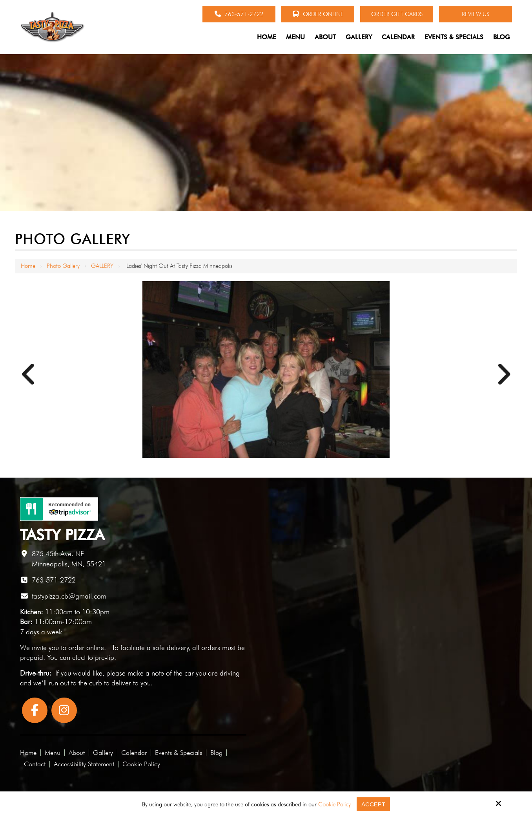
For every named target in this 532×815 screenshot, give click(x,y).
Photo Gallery (63, 265)
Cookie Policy (334, 804)
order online (86, 647)
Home (28, 265)
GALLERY (102, 265)
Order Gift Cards (397, 14)
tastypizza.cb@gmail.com (69, 596)
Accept (373, 804)
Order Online (318, 14)
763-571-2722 (239, 14)
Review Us (475, 14)
